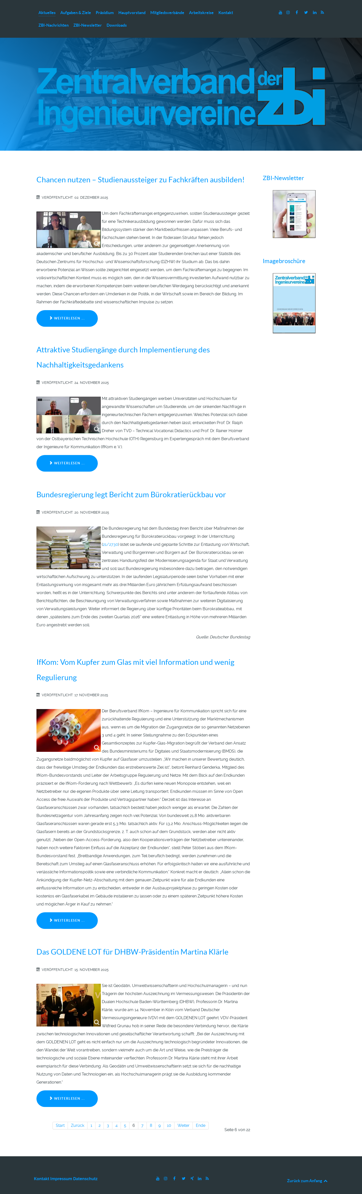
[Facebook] (297, 12)
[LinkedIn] (315, 12)
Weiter (183, 1114)
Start (60, 1114)
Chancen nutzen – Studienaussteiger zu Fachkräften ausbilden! (140, 168)
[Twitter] (306, 12)
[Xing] (192, 1167)
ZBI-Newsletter (283, 167)
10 (169, 1114)
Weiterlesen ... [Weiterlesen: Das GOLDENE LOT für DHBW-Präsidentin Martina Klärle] (67, 1088)
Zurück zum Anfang (307, 1169)
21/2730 (110, 533)
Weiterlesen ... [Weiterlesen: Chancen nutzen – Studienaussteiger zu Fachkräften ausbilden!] (67, 307)
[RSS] (322, 12)
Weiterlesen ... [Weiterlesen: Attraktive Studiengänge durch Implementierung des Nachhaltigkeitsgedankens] (67, 452)
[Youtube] (281, 12)
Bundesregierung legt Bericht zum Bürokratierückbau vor (131, 483)
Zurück (77, 1114)
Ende (200, 1114)
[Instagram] (289, 12)
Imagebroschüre (284, 250)
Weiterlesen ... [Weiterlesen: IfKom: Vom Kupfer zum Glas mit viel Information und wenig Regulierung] (67, 910)
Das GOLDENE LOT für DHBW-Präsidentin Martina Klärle (132, 941)
